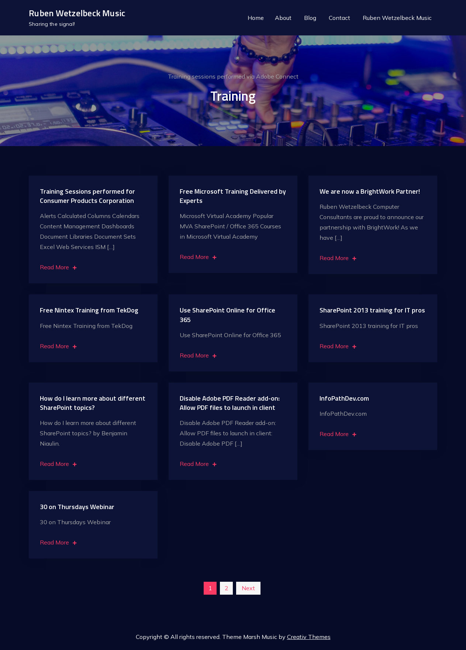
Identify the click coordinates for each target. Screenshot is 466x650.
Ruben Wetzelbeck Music (77, 13)
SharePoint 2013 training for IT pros (372, 311)
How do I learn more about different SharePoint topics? (92, 403)
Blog (310, 18)
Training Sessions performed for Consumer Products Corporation (87, 196)
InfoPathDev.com (344, 399)
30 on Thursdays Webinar (77, 507)
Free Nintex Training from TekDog (89, 311)
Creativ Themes (309, 637)
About (283, 18)
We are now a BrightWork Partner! (370, 192)
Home (256, 18)
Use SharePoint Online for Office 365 (227, 315)
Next (248, 588)
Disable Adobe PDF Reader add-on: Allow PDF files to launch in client (230, 403)
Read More (58, 268)
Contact (339, 18)
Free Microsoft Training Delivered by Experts (233, 196)
